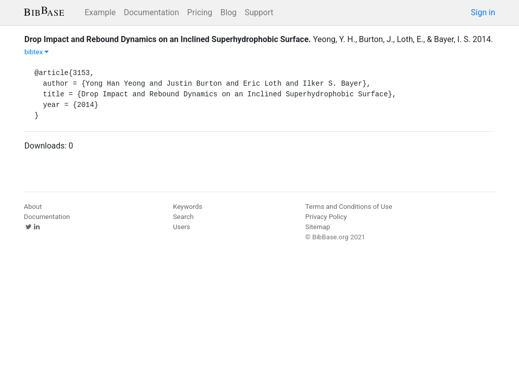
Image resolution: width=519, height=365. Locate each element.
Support (259, 12)
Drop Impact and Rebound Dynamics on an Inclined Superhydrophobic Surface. (167, 39)
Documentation (151, 12)
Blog (228, 12)
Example (100, 12)
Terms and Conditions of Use (348, 206)
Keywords (187, 206)
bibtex (36, 52)
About (33, 206)
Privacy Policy (326, 217)
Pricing (199, 12)
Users (181, 227)
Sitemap (317, 227)
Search (183, 217)
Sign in (483, 12)
